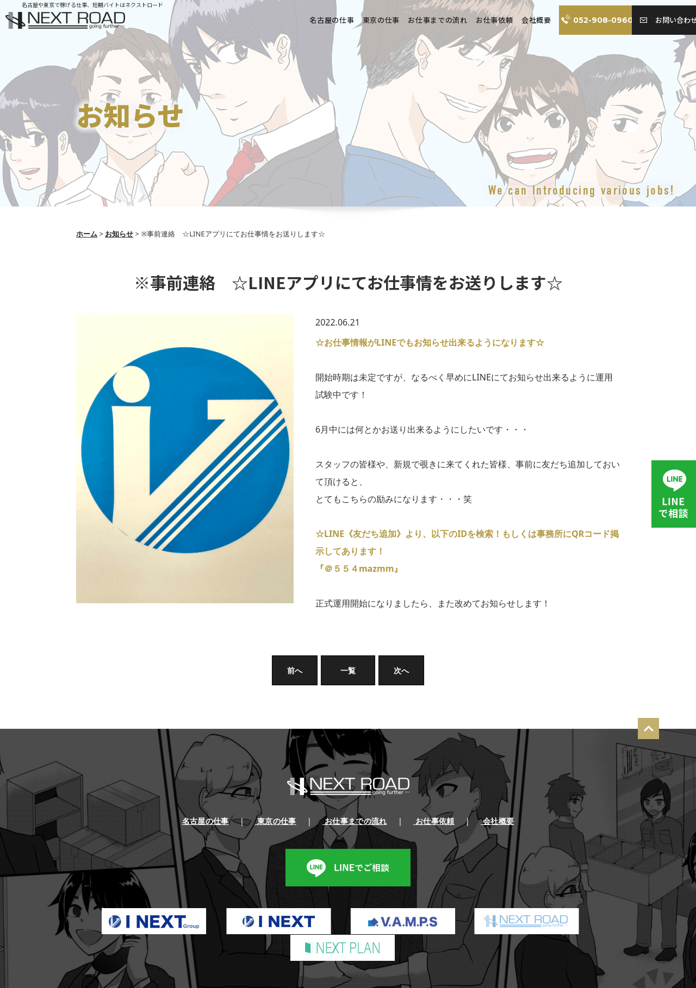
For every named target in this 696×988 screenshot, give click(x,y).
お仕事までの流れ (417, 20)
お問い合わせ (660, 20)
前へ (294, 670)
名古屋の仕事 (312, 20)
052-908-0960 (582, 20)
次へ (401, 670)
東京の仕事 (361, 20)
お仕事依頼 (473, 20)
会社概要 (515, 20)
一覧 (348, 670)
